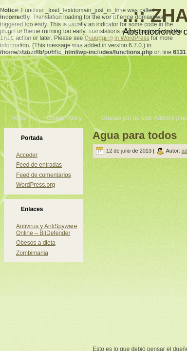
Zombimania (32, 253)
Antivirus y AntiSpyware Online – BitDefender (46, 229)
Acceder (26, 155)
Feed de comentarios (43, 175)
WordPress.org (35, 184)
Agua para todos (135, 135)
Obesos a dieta (36, 242)
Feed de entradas (39, 164)
